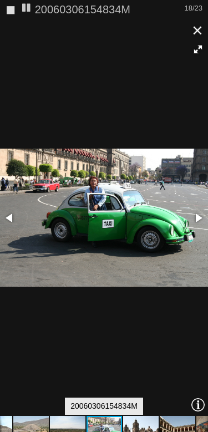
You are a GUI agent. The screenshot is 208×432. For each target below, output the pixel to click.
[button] (198, 29)
